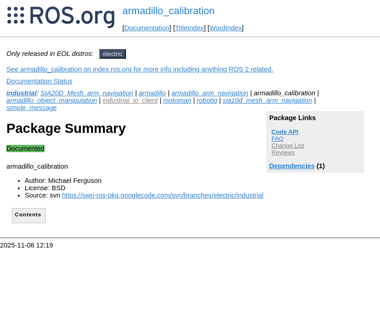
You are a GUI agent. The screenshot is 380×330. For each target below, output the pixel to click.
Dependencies (292, 166)
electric (112, 53)
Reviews (282, 152)
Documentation (146, 28)
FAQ (277, 138)
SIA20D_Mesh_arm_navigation (86, 93)
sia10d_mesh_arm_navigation (267, 100)
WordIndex (225, 28)
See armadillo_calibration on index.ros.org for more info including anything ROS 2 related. (139, 69)
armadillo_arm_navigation (209, 93)
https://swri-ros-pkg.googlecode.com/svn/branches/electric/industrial (162, 195)
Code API (285, 131)
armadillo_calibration (168, 10)
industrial (21, 93)
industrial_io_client (130, 100)
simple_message (31, 107)
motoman (177, 100)
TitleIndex (189, 28)
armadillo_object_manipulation (51, 100)
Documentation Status (39, 81)
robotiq (207, 100)
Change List (287, 145)
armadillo (152, 93)
